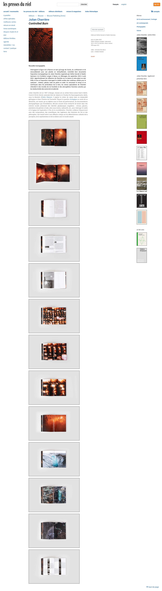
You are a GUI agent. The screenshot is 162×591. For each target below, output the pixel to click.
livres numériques (9, 29)
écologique (73, 99)
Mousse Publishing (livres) (56, 16)
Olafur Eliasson (47, 97)
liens (5, 52)
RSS (156, 4)
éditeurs (31, 16)
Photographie (141, 27)
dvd (4, 35)
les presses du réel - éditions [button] (34, 11)
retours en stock (9, 25)
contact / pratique (9, 48)
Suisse (139, 30)
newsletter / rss (9, 45)
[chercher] (68, 4)
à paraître (6, 15)
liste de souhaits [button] (97, 29)
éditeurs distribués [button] (55, 11)
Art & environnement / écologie (147, 19)
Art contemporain (142, 23)
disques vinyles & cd (10, 32)
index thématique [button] (91, 11)
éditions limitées (9, 38)
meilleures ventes (9, 22)
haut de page (152, 587)
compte (155, 11)
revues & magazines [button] (73, 11)
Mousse (40, 16)
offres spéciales (9, 19)
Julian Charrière (39, 19)
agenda (6, 42)
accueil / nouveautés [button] (11, 11)
